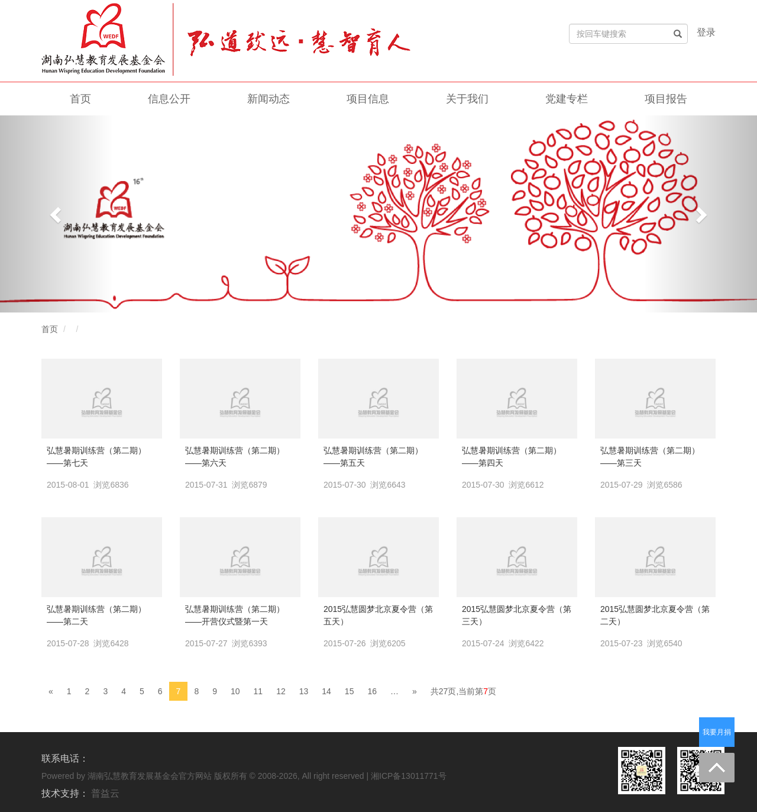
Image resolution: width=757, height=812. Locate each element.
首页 (80, 99)
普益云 (105, 793)
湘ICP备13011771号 (409, 776)
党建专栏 (566, 99)
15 (349, 691)
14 (326, 691)
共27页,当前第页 (463, 691)
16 (372, 691)
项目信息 (368, 99)
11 (258, 691)
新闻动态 (268, 99)
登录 (706, 32)
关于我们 (467, 99)
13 (304, 691)
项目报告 (666, 99)
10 (235, 691)
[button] (57, 213)
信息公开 (169, 99)
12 (281, 691)
